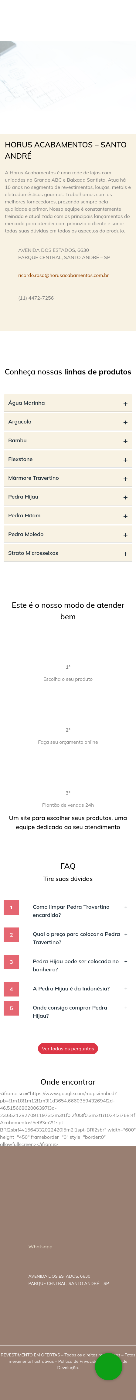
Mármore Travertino (68, 478)
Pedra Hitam (68, 515)
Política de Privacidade (80, 1361)
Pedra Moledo (68, 534)
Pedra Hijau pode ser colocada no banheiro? (80, 965)
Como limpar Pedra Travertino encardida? (80, 910)
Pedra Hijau (68, 496)
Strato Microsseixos (68, 553)
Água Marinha (68, 403)
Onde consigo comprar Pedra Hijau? (80, 1011)
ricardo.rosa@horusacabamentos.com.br (63, 275)
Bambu (68, 440)
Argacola (68, 421)
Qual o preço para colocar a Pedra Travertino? (80, 938)
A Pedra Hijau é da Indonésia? (80, 988)
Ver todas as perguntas (68, 1049)
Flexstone (68, 459)
